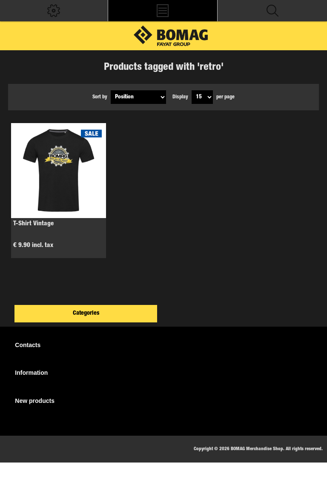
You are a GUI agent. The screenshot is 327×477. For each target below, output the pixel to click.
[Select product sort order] (138, 97)
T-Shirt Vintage (33, 224)
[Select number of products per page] (202, 97)
